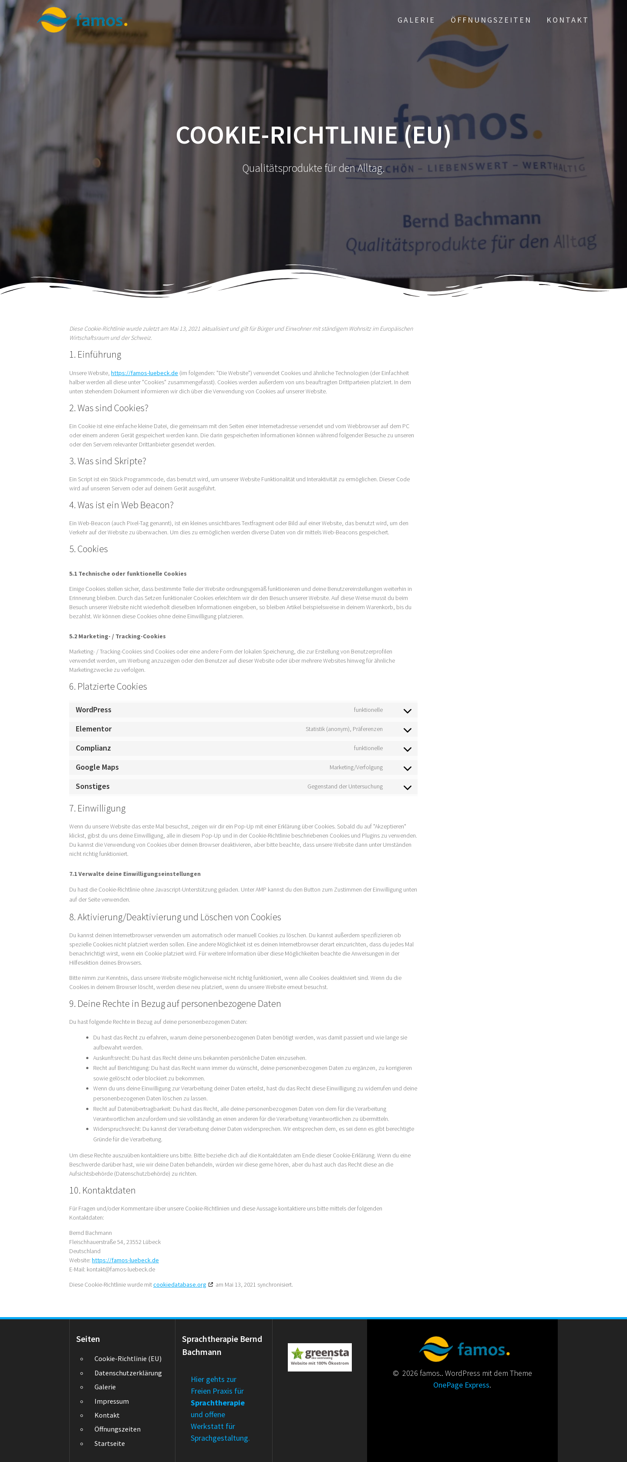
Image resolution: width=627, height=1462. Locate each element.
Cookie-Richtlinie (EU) (128, 1358)
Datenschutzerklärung (128, 1372)
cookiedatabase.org (179, 1284)
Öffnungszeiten (491, 20)
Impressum (111, 1401)
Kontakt (567, 20)
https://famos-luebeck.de (144, 373)
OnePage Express (461, 1385)
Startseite (109, 1443)
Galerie (416, 20)
